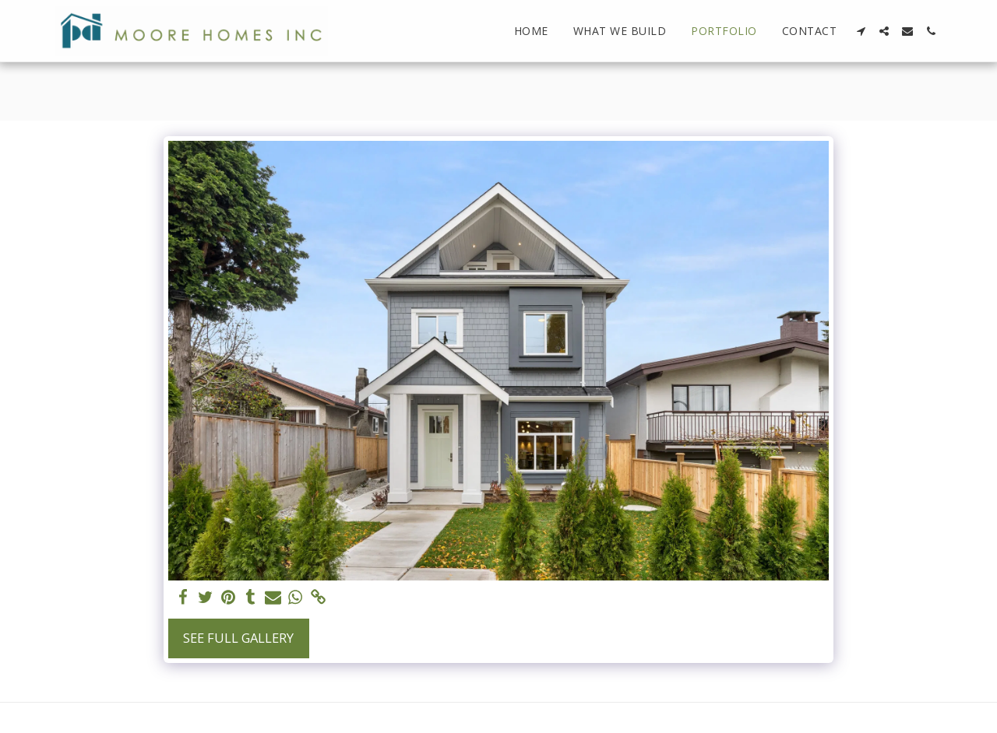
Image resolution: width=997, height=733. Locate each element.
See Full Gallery (238, 638)
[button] (861, 31)
